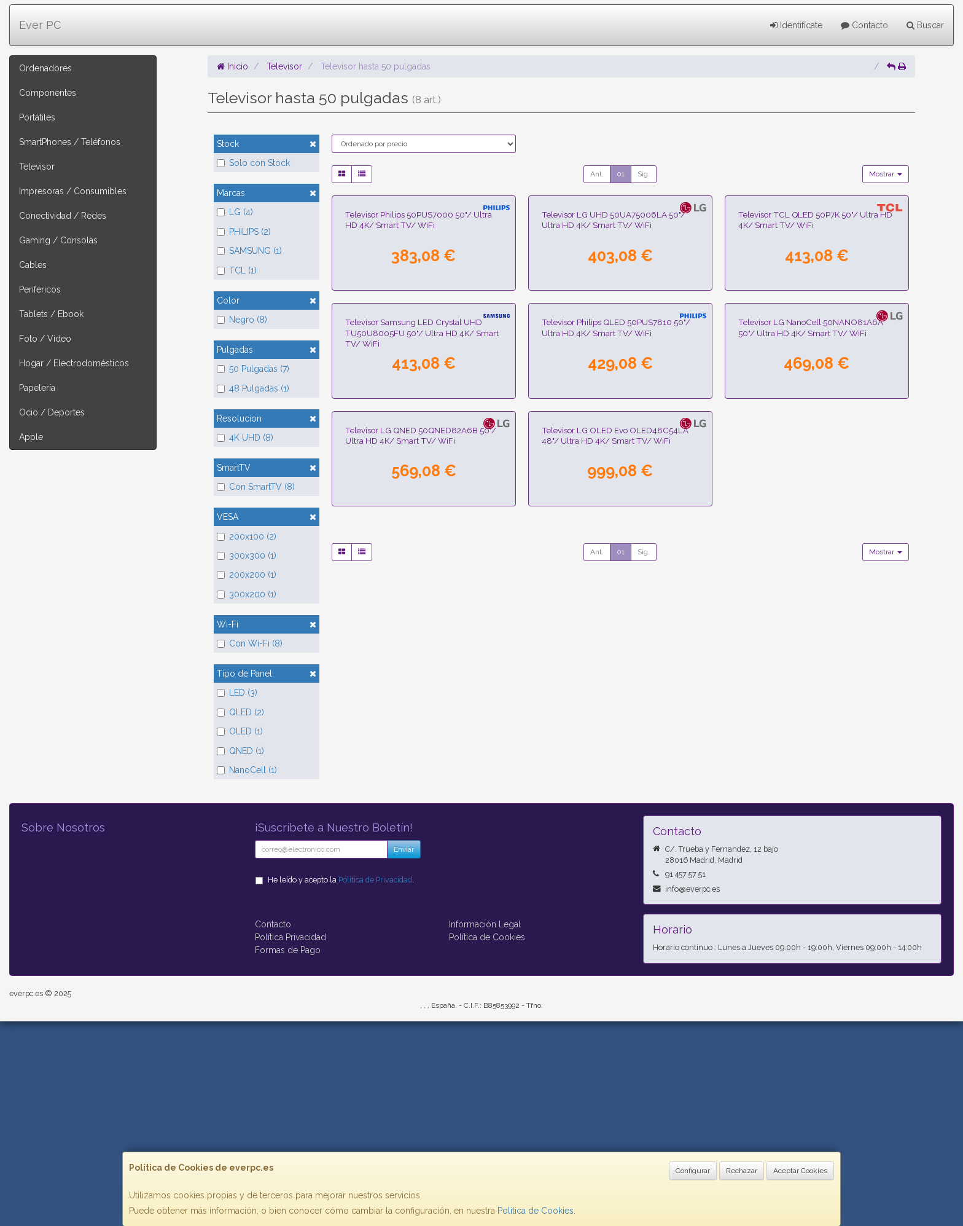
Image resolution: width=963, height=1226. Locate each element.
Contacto (864, 25)
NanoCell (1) (247, 770)
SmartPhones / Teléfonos (69, 142)
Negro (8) (242, 319)
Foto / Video (45, 339)
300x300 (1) (246, 555)
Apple (31, 437)
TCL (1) (237, 270)
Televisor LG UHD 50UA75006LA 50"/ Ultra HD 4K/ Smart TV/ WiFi (613, 363)
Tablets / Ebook (51, 314)
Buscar (925, 25)
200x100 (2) (246, 536)
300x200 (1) (246, 594)
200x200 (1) (246, 575)
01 (621, 174)
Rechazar (741, 1170)
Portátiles (37, 117)
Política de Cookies (535, 1211)
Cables (33, 265)
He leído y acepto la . (341, 1084)
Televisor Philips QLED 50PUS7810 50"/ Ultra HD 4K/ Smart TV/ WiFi (616, 615)
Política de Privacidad (375, 1084)
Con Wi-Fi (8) (250, 643)
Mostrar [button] (885, 174)
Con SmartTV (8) (256, 487)
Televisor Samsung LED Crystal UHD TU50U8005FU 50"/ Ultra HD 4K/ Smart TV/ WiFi (422, 620)
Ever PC (40, 24)
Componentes (47, 93)
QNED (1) (240, 751)
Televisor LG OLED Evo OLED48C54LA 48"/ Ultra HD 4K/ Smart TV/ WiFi (615, 866)
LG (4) (235, 212)
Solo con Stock (253, 163)
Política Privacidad (290, 1142)
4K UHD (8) (245, 437)
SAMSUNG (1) (249, 251)
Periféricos (40, 289)
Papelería (37, 388)
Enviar (404, 1054)
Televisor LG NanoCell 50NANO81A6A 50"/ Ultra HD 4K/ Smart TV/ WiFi (810, 615)
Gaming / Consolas (58, 240)
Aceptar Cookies (800, 1170)
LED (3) (237, 692)
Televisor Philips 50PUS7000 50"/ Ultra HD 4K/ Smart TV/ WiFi (418, 363)
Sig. (643, 174)
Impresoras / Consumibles (73, 191)
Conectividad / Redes (62, 216)
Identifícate (796, 25)
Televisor (37, 166)
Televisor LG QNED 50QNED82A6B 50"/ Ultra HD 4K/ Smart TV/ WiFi (420, 866)
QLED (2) (240, 712)
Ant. (597, 174)
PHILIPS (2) (244, 232)
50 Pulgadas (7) (253, 369)
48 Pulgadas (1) (253, 388)
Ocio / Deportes (52, 412)
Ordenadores (45, 68)
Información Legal (485, 1129)
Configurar (693, 1170)
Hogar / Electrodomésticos (74, 363)
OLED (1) (240, 731)
